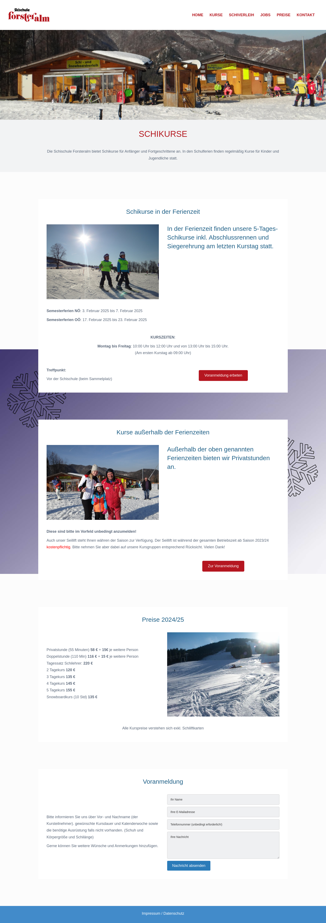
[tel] (223, 824)
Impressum (151, 913)
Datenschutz (173, 913)
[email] (223, 812)
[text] (223, 799)
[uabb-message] (223, 845)
